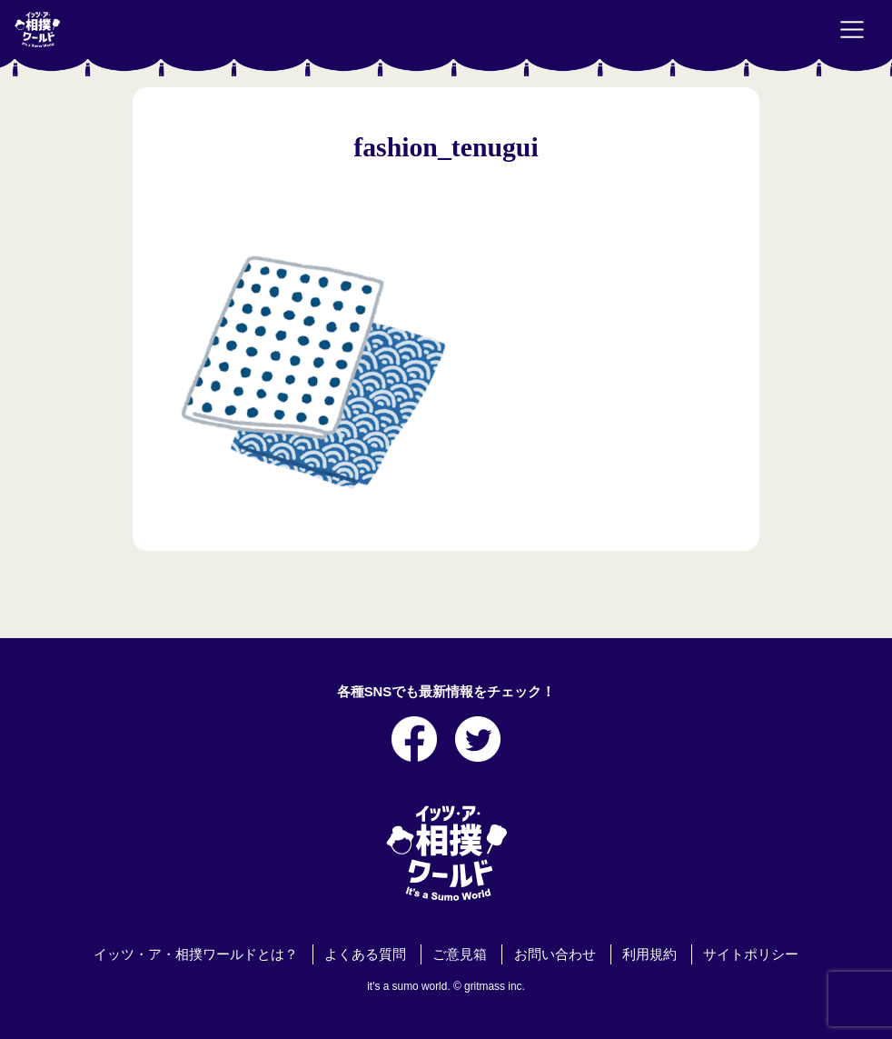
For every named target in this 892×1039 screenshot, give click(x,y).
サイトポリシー (750, 954)
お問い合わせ (555, 954)
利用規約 (649, 954)
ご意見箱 (459, 954)
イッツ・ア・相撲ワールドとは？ (196, 954)
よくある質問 (365, 954)
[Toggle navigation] (852, 30)
